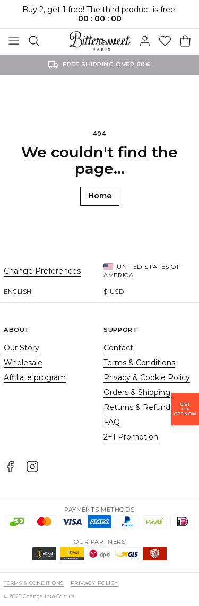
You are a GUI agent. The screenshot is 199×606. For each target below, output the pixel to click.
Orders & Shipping (136, 392)
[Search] (34, 41)
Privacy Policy (94, 583)
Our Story (21, 348)
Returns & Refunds (138, 407)
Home (99, 195)
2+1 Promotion (130, 437)
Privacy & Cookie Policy (146, 377)
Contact (118, 348)
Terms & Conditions (139, 362)
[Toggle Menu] (13, 41)
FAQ (111, 422)
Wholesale (23, 362)
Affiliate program (35, 377)
